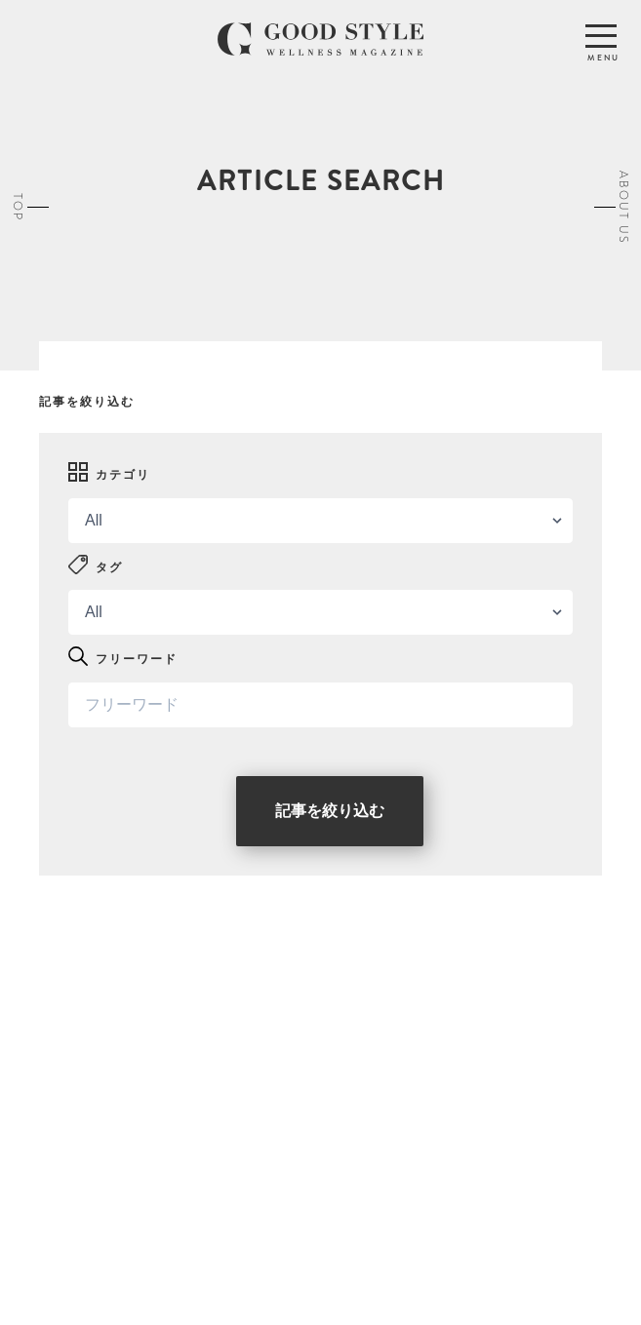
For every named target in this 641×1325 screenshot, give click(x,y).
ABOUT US (623, 207)
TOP (17, 207)
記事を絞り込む (329, 810)
